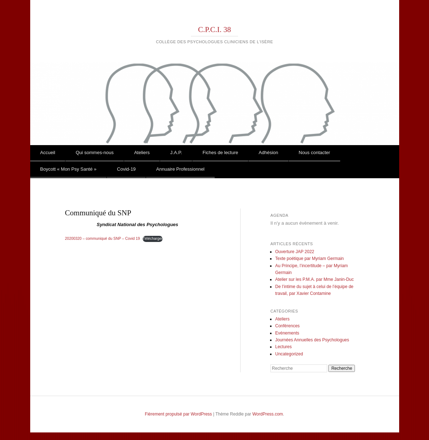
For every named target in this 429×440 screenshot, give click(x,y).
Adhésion (268, 152)
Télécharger (153, 239)
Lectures (283, 346)
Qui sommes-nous (94, 152)
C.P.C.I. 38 (214, 29)
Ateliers (142, 152)
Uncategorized (289, 353)
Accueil (47, 152)
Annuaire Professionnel (180, 169)
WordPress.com (267, 414)
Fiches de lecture (220, 152)
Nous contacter (314, 152)
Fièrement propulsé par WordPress (178, 414)
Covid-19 (126, 169)
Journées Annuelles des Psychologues (312, 339)
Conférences (287, 325)
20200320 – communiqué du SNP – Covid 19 (102, 239)
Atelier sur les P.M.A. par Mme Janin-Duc (314, 279)
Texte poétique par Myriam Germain (309, 258)
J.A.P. (176, 152)
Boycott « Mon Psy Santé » (68, 169)
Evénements (287, 333)
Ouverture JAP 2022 (294, 251)
